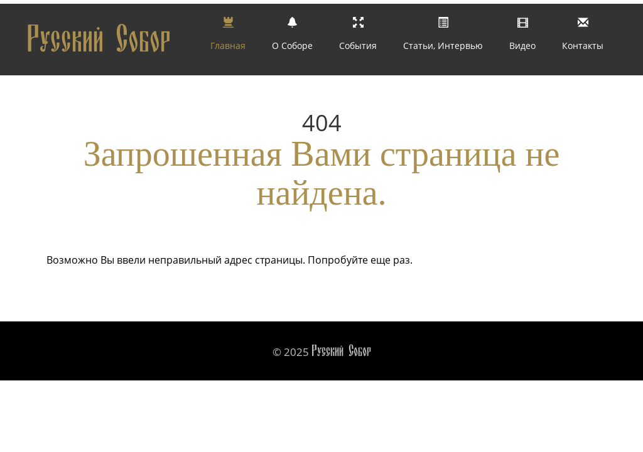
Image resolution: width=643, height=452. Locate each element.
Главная (228, 37)
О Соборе (292, 37)
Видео (522, 37)
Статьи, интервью (443, 37)
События (358, 37)
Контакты (582, 37)
